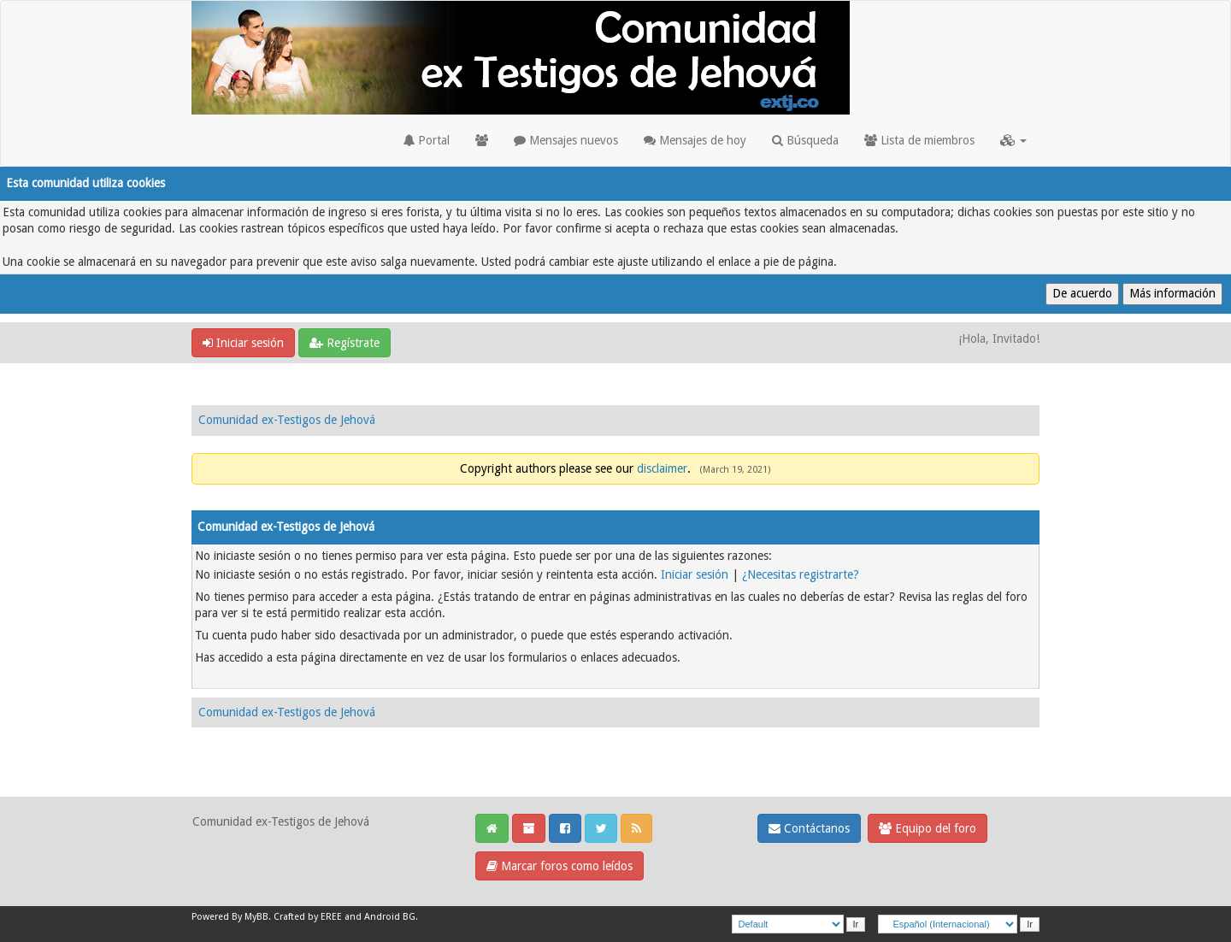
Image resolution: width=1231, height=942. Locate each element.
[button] (1013, 140)
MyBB (256, 916)
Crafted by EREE (308, 916)
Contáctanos (809, 828)
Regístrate (344, 343)
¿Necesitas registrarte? (800, 574)
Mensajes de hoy (695, 140)
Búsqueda (805, 140)
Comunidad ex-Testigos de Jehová (286, 420)
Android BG (389, 916)
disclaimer (662, 468)
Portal (426, 140)
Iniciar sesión (243, 343)
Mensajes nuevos (566, 140)
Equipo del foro (927, 828)
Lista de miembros (919, 140)
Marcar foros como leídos (559, 866)
